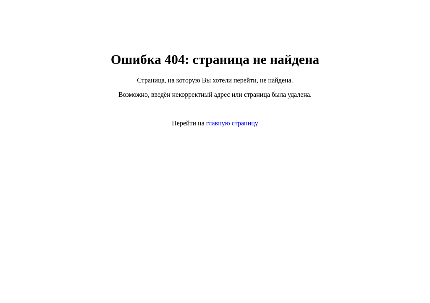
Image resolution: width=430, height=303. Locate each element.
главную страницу (232, 123)
